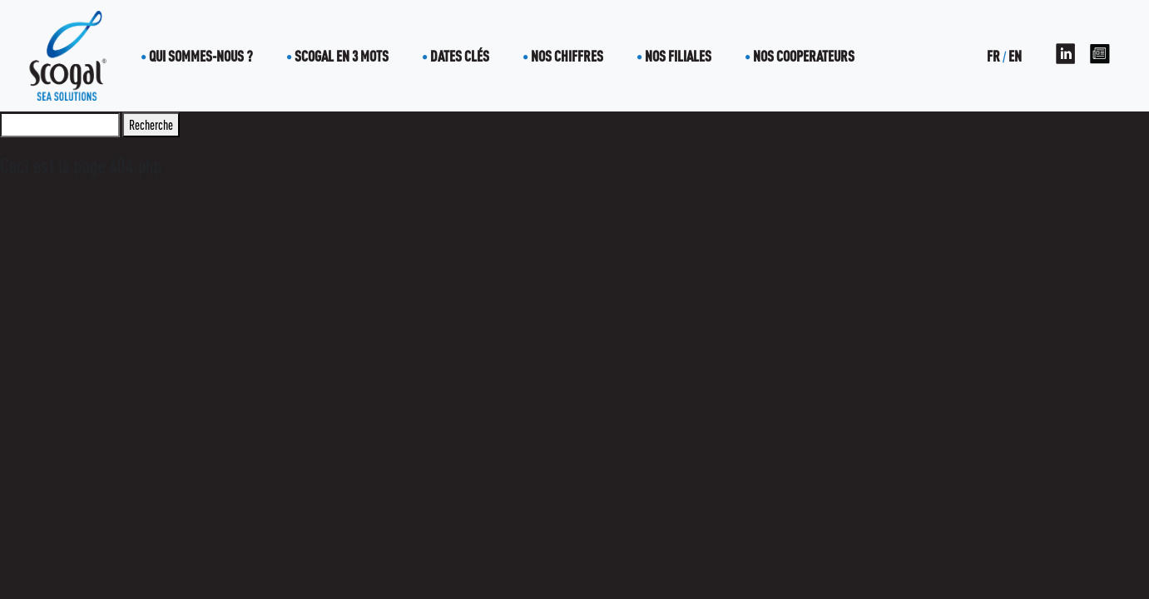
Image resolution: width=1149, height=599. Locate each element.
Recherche (151, 124)
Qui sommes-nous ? (201, 55)
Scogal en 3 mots (342, 55)
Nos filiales (678, 55)
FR (993, 55)
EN (1015, 55)
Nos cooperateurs (803, 55)
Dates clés (459, 55)
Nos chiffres (567, 55)
